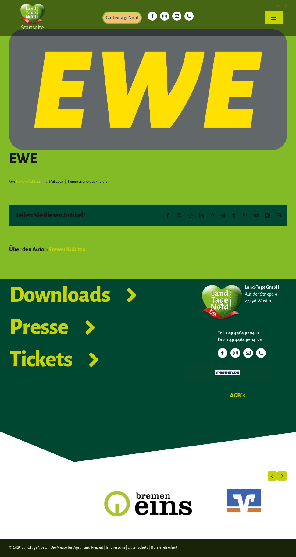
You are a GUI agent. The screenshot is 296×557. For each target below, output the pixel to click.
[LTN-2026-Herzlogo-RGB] (32, 2)
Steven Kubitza (28, 182)
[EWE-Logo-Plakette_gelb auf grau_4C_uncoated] (148, 89)
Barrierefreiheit (164, 547)
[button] (272, 476)
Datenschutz (137, 547)
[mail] (176, 16)
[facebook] (152, 16)
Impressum (115, 547)
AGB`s (237, 396)
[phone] (189, 16)
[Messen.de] (227, 366)
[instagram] (164, 16)
